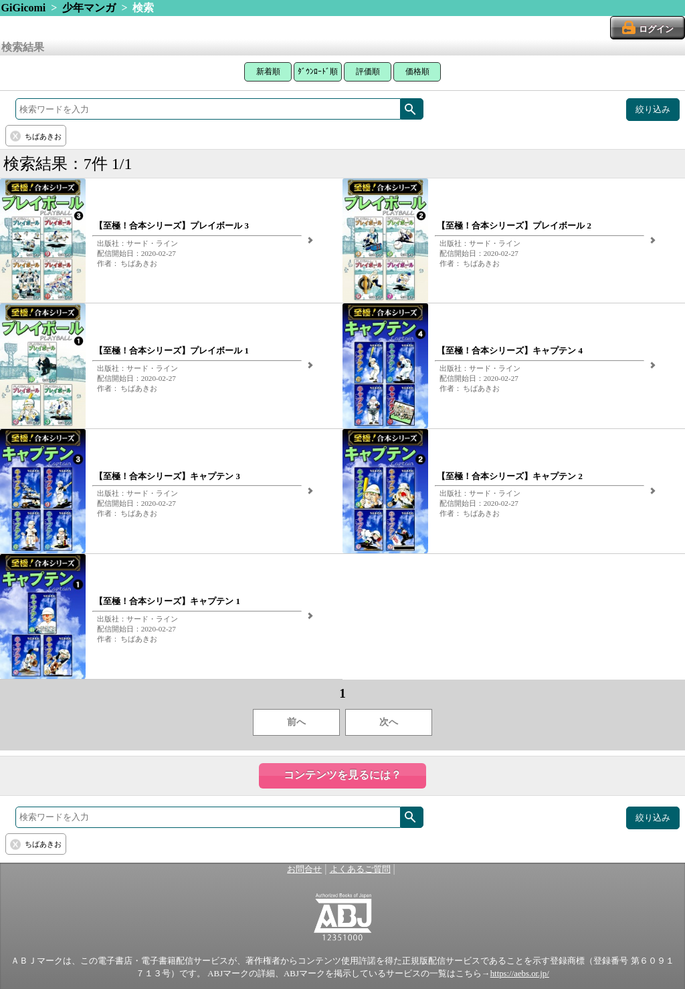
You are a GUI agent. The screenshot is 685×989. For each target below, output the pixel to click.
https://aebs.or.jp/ (519, 973)
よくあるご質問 (360, 869)
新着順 (268, 71)
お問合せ (304, 869)
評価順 (368, 71)
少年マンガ (89, 7)
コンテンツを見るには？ (342, 775)
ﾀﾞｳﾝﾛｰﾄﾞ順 (318, 71)
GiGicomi (23, 7)
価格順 (417, 71)
